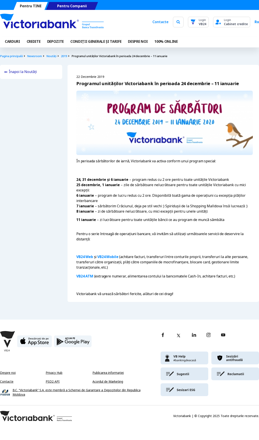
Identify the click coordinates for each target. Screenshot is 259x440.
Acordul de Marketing (107, 381)
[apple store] (34, 343)
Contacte (160, 21)
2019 (64, 56)
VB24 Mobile (107, 256)
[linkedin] (194, 335)
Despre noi (8, 373)
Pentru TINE (30, 6)
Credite (34, 41)
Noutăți (51, 56)
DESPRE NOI (138, 41)
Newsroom (34, 56)
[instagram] (208, 335)
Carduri (12, 41)
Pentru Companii (72, 6)
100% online (166, 41)
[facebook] (163, 335)
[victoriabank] (184, 358)
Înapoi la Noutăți (23, 71)
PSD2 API (53, 381)
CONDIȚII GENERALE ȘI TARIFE (95, 41)
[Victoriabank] (52, 22)
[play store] (73, 343)
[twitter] (178, 335)
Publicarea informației (108, 373)
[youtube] (223, 335)
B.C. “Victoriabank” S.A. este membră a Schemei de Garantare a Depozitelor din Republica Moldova (77, 392)
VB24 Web (84, 256)
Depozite (55, 41)
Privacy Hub (54, 373)
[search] (178, 22)
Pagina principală (11, 56)
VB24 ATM (84, 276)
